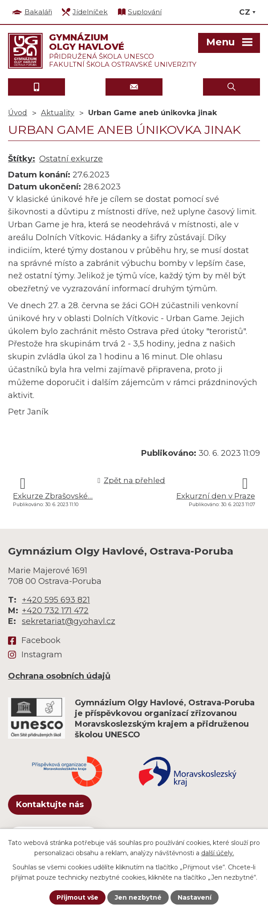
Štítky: (21, 159)
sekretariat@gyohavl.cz (68, 621)
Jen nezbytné (138, 897)
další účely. (217, 853)
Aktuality (57, 112)
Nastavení (194, 897)
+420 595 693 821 (56, 600)
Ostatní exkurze (71, 159)
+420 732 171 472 (55, 610)
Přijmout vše (77, 897)
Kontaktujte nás (50, 804)
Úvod (17, 112)
